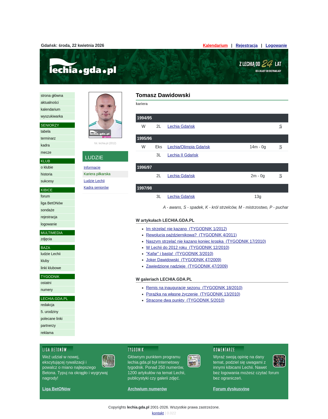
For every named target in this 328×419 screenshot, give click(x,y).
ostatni (46, 283)
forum (45, 196)
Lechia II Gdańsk (183, 155)
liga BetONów (52, 203)
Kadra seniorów (96, 187)
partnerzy (48, 325)
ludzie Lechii (50, 254)
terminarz (48, 138)
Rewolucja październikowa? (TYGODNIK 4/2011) (191, 235)
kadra (45, 145)
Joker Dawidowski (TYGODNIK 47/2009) (183, 260)
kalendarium (50, 109)
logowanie (49, 224)
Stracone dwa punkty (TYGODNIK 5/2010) (185, 300)
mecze (46, 152)
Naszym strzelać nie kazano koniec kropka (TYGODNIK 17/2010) (206, 241)
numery (47, 290)
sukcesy (47, 181)
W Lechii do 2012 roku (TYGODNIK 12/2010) (187, 247)
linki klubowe (51, 268)
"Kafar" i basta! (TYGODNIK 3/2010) (179, 254)
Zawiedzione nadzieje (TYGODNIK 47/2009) (187, 266)
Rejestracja (247, 45)
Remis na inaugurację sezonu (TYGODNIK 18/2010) (194, 288)
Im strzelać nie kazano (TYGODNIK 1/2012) (186, 229)
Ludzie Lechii (94, 181)
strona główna (52, 95)
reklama (47, 333)
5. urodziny (49, 312)
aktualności (50, 102)
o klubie (47, 167)
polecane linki (52, 319)
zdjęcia (46, 239)
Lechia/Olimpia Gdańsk (189, 147)
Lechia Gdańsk (181, 126)
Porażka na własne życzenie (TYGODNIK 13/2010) (193, 294)
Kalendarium (215, 45)
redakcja (47, 305)
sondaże (47, 210)
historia (46, 174)
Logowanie (276, 45)
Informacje (92, 167)
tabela (45, 131)
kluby (45, 261)
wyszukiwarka (52, 116)
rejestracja (49, 217)
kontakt (158, 413)
